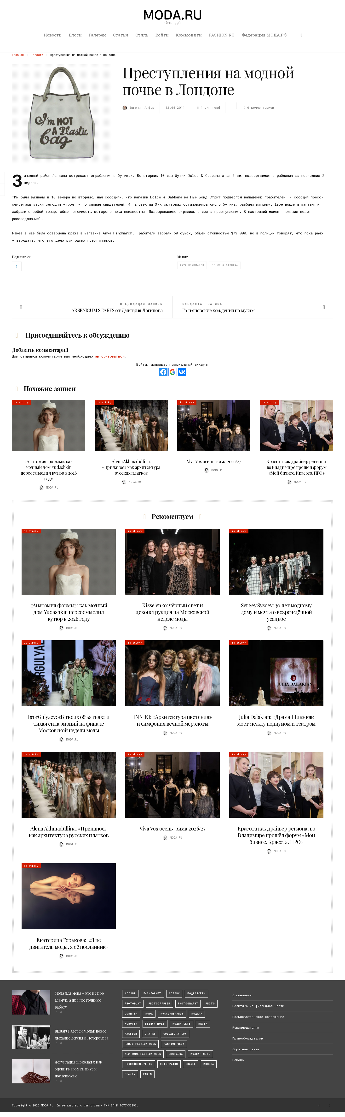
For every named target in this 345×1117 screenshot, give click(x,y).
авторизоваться (110, 356)
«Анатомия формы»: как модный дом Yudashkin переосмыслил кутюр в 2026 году (49, 470)
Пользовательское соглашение (258, 1017)
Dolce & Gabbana (225, 265)
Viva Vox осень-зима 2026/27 (214, 461)
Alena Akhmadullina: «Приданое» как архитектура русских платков (131, 467)
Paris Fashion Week (140, 1043)
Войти (162, 35)
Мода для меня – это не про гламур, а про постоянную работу (79, 1000)
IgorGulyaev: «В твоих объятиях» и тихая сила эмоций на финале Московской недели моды (68, 723)
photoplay (133, 1003)
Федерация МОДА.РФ (264, 35)
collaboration (175, 1033)
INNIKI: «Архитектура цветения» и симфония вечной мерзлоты (172, 720)
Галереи (97, 35)
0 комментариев (258, 107)
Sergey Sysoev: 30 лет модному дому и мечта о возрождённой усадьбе (276, 612)
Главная (18, 55)
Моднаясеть (181, 1023)
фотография (169, 1064)
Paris (147, 1074)
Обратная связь (245, 1049)
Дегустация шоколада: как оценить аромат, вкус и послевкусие (78, 1068)
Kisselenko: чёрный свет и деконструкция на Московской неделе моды (172, 612)
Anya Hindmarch (192, 265)
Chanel (191, 1064)
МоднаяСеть (196, 993)
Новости (53, 35)
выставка (176, 1054)
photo (210, 1003)
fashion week (174, 1043)
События (131, 1013)
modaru (130, 993)
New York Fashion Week (143, 1054)
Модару (196, 1013)
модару (174, 993)
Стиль (141, 35)
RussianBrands (172, 1013)
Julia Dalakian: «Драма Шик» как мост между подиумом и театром (276, 720)
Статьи (120, 35)
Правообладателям (247, 1038)
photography (188, 1003)
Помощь (238, 1060)
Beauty (130, 1074)
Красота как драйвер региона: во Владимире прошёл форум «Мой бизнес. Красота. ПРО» (296, 467)
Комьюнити (189, 35)
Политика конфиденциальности (258, 1006)
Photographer (159, 1003)
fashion (131, 1033)
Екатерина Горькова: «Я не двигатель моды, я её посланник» (68, 943)
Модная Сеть (200, 1054)
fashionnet (152, 993)
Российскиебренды (138, 1064)
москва (208, 1064)
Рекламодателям (245, 1027)
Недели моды (155, 1023)
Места (202, 1023)
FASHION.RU (222, 35)
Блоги (75, 35)
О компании (242, 995)
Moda (149, 1013)
